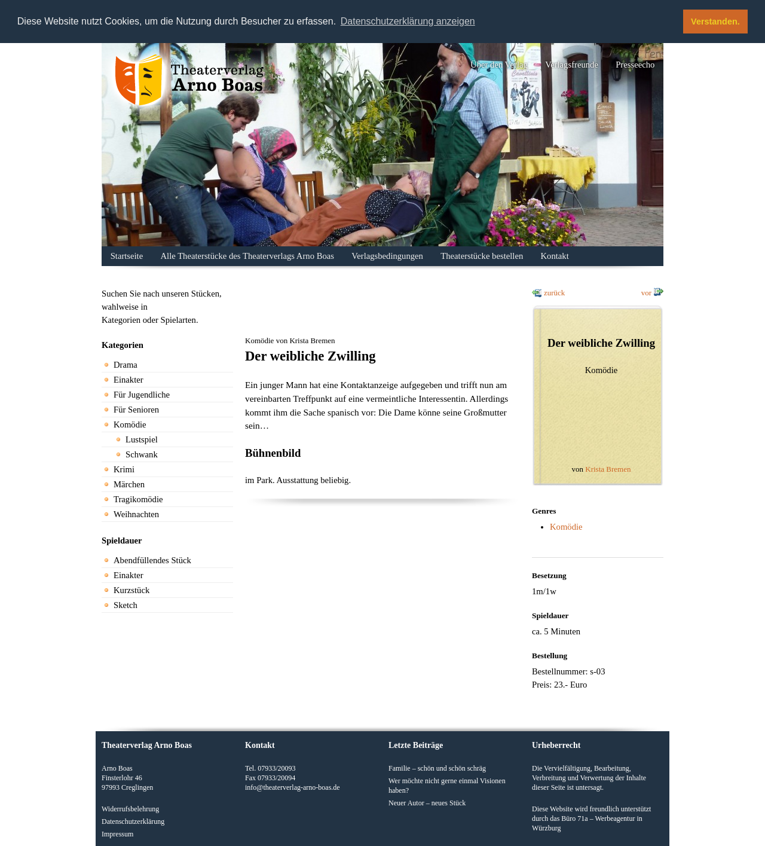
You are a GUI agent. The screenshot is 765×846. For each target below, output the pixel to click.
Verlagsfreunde (571, 64)
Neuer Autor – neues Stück (427, 803)
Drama (125, 364)
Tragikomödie (138, 499)
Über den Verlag (499, 64)
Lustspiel (142, 439)
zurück (554, 292)
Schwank (142, 454)
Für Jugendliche (142, 394)
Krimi (124, 469)
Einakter (128, 379)
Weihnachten (136, 514)
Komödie (130, 424)
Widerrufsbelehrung (130, 809)
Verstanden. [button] (715, 21)
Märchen (129, 484)
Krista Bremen (608, 469)
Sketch (125, 605)
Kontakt (555, 256)
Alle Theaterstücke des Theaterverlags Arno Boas (247, 256)
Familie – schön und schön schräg (437, 768)
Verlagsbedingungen (387, 256)
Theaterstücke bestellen (481, 256)
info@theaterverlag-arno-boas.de (292, 787)
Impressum (117, 834)
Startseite (127, 256)
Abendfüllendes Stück (152, 560)
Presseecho (635, 64)
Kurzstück (131, 590)
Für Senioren (136, 409)
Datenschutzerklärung (133, 821)
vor (646, 292)
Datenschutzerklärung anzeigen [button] (408, 21)
